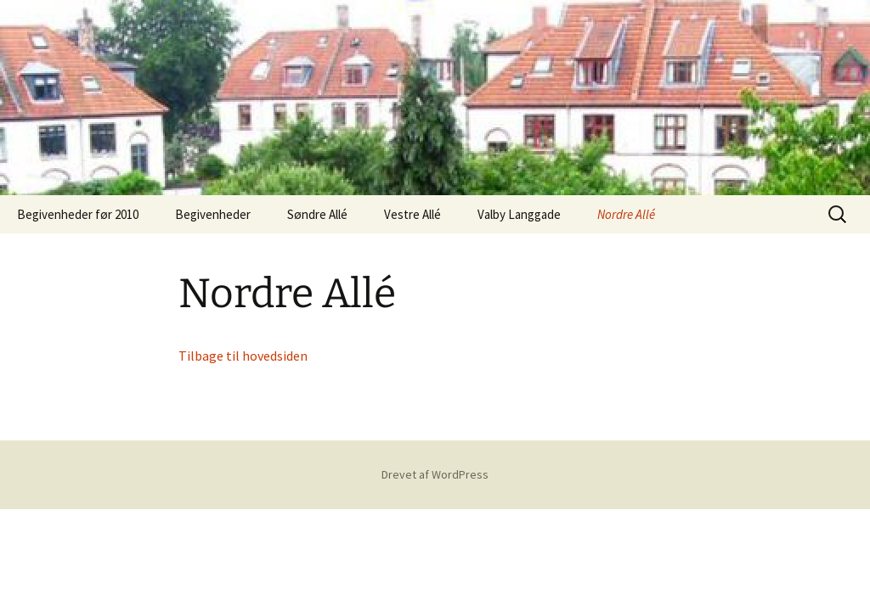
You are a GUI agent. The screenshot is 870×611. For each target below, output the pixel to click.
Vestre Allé (412, 214)
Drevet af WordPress (435, 474)
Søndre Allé (317, 214)
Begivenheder (213, 214)
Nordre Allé (626, 214)
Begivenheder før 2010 (77, 214)
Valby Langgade (519, 214)
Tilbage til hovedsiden (243, 355)
